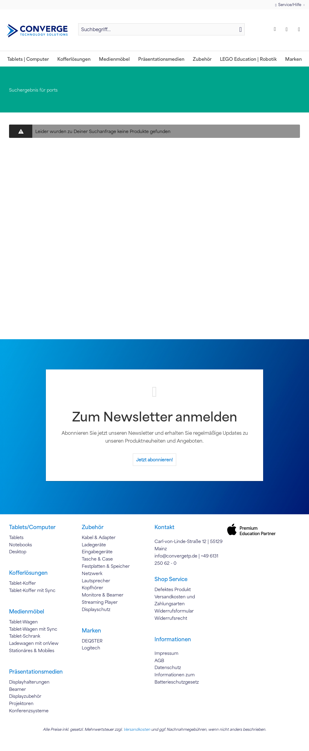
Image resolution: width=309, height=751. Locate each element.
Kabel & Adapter (99, 537)
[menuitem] (161, 32)
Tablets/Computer (32, 527)
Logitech (91, 647)
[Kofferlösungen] (74, 59)
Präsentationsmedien (36, 671)
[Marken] (293, 59)
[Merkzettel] (276, 29)
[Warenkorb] (300, 29)
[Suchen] (240, 29)
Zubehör (93, 527)
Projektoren (21, 703)
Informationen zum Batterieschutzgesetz (176, 678)
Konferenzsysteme (29, 710)
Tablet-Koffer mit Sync (32, 590)
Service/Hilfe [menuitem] (288, 4)
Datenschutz (167, 667)
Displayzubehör (25, 696)
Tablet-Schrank (24, 636)
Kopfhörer (92, 587)
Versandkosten (136, 729)
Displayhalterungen (29, 681)
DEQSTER (92, 640)
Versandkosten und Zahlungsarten (174, 600)
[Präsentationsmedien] (161, 59)
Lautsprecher (96, 580)
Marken (91, 630)
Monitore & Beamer (102, 594)
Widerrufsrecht (170, 618)
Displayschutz (96, 609)
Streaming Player (100, 602)
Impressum (166, 653)
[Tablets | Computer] (28, 59)
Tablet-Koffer (22, 583)
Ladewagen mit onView (34, 643)
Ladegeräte (94, 544)
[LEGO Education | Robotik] (248, 59)
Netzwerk (92, 573)
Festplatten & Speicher (106, 566)
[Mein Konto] (288, 29)
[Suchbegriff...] (161, 29)
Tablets (16, 537)
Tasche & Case (97, 558)
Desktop (17, 551)
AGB (159, 660)
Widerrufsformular (174, 610)
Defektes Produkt (172, 589)
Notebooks (20, 544)
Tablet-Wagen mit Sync (33, 629)
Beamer (17, 689)
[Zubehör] (202, 59)
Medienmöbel (26, 611)
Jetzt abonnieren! (154, 459)
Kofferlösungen (28, 572)
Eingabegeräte (97, 551)
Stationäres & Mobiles (31, 650)
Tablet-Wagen (23, 621)
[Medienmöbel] (114, 59)
